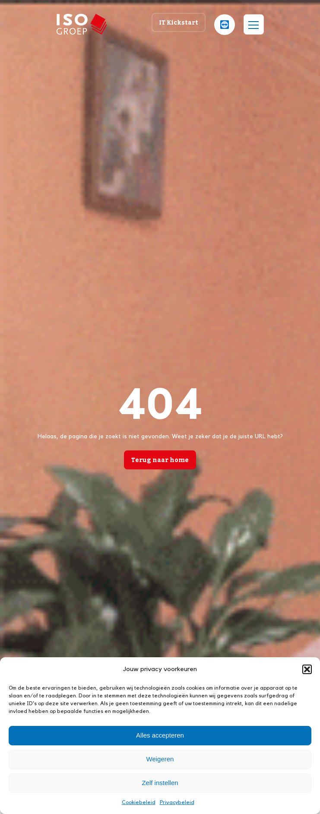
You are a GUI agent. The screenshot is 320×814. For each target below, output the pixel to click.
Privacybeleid (177, 802)
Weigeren (160, 759)
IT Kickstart (178, 22)
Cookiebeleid (138, 802)
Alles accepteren (160, 735)
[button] (307, 669)
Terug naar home (160, 459)
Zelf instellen (160, 782)
